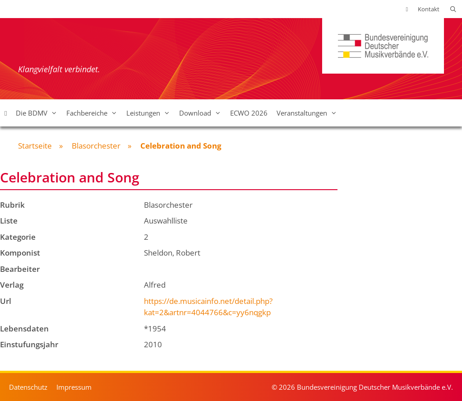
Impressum (74, 387)
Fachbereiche (94, 112)
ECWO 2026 (249, 112)
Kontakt (428, 9)
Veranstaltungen (309, 112)
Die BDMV (39, 112)
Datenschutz (28, 387)
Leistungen (150, 112)
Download (202, 112)
